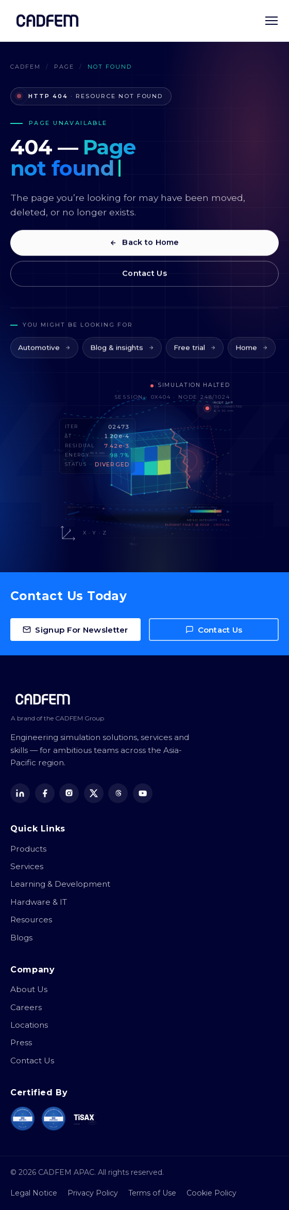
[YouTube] (142, 793)
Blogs (21, 937)
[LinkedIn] (20, 793)
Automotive (44, 355)
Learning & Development (60, 884)
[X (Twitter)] (94, 793)
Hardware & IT (38, 902)
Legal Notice (33, 1193)
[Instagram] (69, 793)
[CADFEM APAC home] (47, 20)
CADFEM (25, 66)
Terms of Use (152, 1193)
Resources (31, 919)
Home (251, 355)
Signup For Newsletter (75, 630)
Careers (26, 1007)
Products (28, 849)
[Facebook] (45, 793)
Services (26, 866)
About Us (28, 989)
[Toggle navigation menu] (271, 20)
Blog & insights (122, 355)
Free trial (195, 355)
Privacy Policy (92, 1193)
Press (21, 1042)
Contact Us (144, 277)
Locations (29, 1025)
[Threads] (118, 793)
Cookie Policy (211, 1193)
